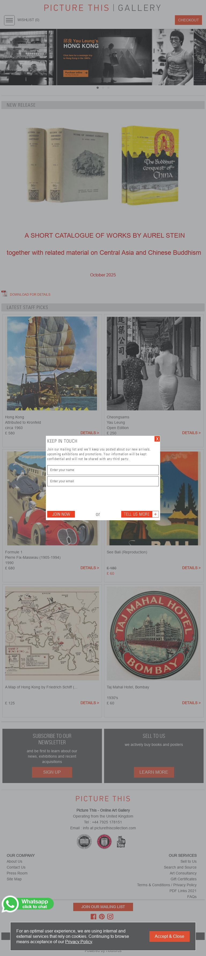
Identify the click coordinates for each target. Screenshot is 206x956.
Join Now (61, 514)
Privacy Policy (78, 941)
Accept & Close (169, 936)
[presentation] (88, 498)
